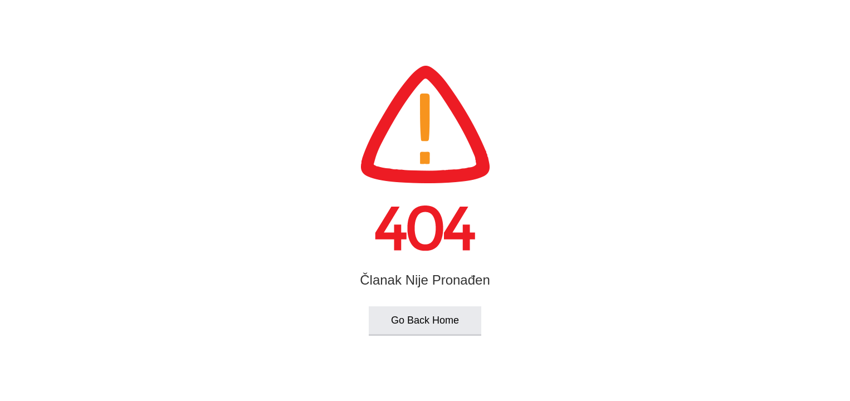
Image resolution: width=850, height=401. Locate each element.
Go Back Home (425, 320)
